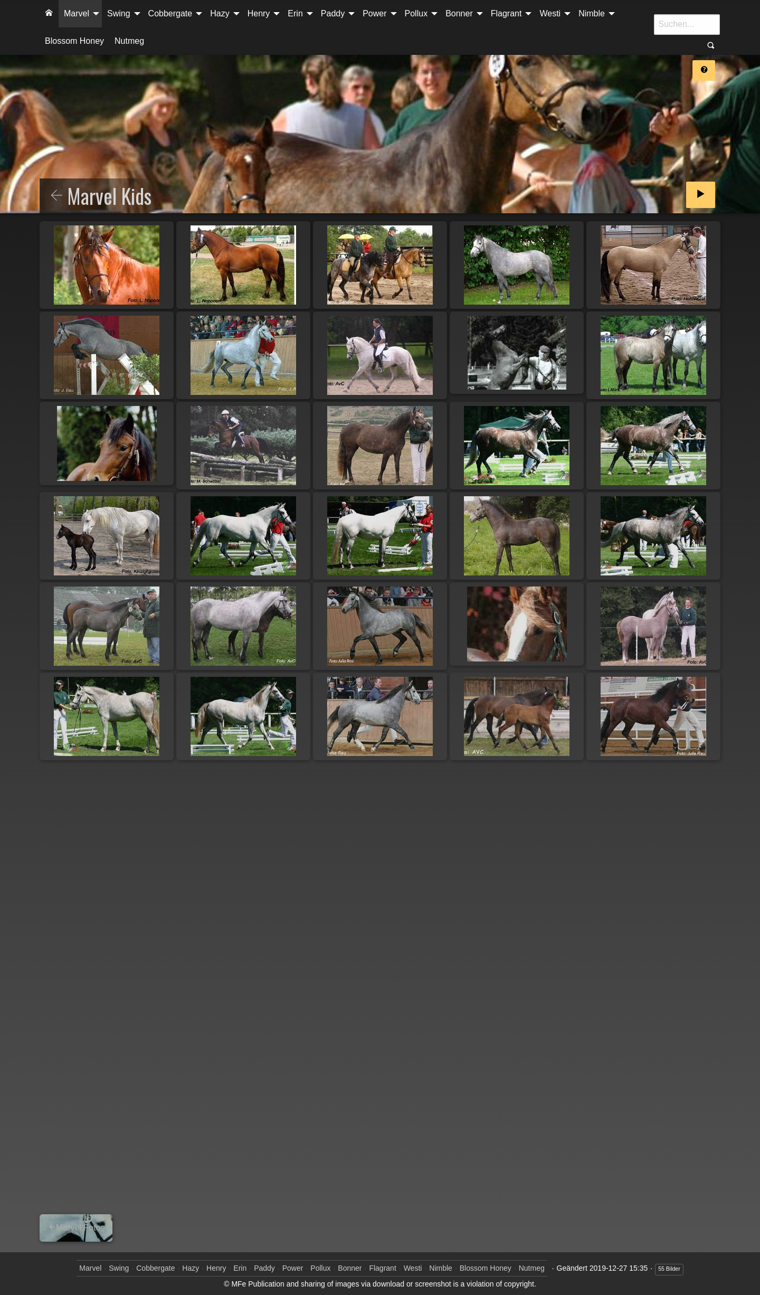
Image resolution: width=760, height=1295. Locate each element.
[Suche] (687, 24)
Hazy (219, 13)
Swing (118, 13)
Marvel (76, 13)
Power (374, 13)
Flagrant (506, 13)
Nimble (591, 13)
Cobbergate (170, 13)
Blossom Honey (74, 40)
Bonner (459, 13)
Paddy (333, 13)
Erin (295, 13)
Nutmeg (129, 40)
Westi (549, 13)
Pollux (416, 13)
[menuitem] (49, 13)
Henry (259, 13)
